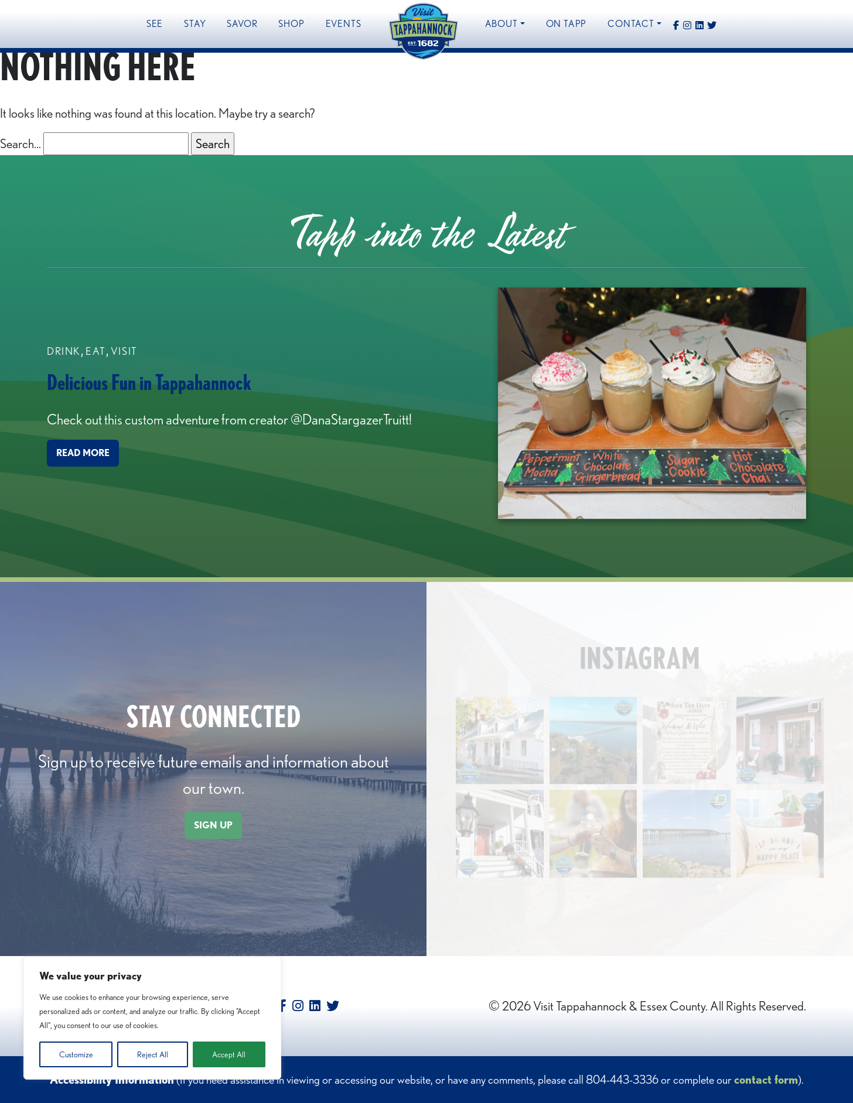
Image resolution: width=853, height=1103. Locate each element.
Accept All (228, 1054)
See (154, 23)
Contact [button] (631, 23)
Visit (124, 351)
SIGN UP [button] (213, 825)
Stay (195, 23)
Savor (242, 23)
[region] (152, 1018)
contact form (766, 1080)
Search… (20, 143)
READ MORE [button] (83, 454)
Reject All (152, 1054)
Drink (64, 351)
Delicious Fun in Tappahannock (149, 382)
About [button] (501, 23)
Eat (96, 351)
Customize (76, 1054)
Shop (291, 23)
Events (343, 23)
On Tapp (566, 23)
